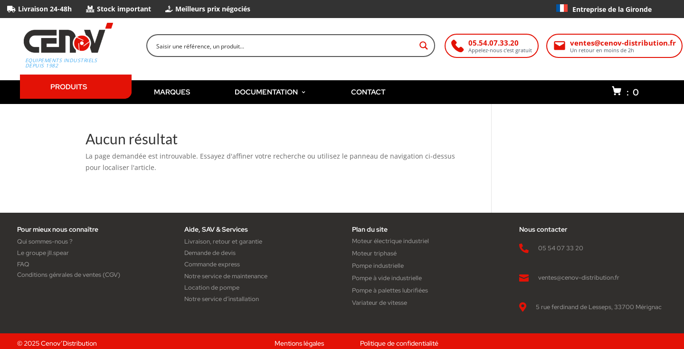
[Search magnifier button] (423, 45)
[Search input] (284, 45)
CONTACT (368, 92)
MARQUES (172, 92)
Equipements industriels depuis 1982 (61, 63)
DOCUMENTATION (270, 92)
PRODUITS (68, 87)
